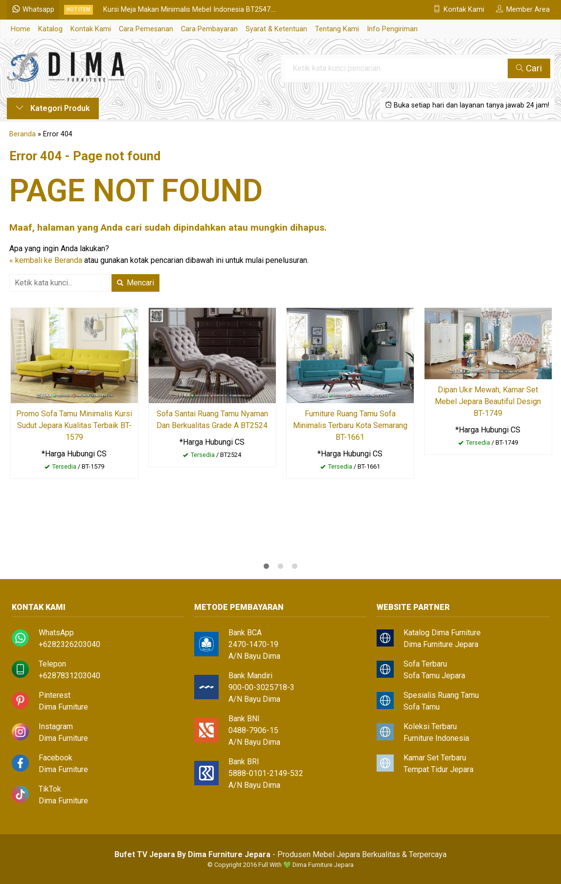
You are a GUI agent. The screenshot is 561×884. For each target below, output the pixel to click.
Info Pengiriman (392, 29)
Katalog (50, 29)
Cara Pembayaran (209, 29)
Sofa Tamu (422, 707)
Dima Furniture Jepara (441, 644)
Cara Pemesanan (146, 29)
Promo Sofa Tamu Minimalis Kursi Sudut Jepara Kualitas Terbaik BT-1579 (74, 425)
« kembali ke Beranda (45, 260)
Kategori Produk (53, 108)
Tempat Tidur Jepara (438, 769)
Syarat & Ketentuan (276, 29)
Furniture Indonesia (436, 738)
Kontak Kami (90, 29)
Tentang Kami (337, 29)
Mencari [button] (135, 282)
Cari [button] (529, 68)
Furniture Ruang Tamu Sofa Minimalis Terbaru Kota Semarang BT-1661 (350, 425)
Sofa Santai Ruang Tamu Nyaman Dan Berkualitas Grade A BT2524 (212, 419)
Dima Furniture (63, 707)
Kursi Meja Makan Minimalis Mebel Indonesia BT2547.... (189, 9)
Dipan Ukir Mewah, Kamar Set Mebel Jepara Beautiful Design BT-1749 (488, 401)
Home (20, 29)
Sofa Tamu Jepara (434, 675)
